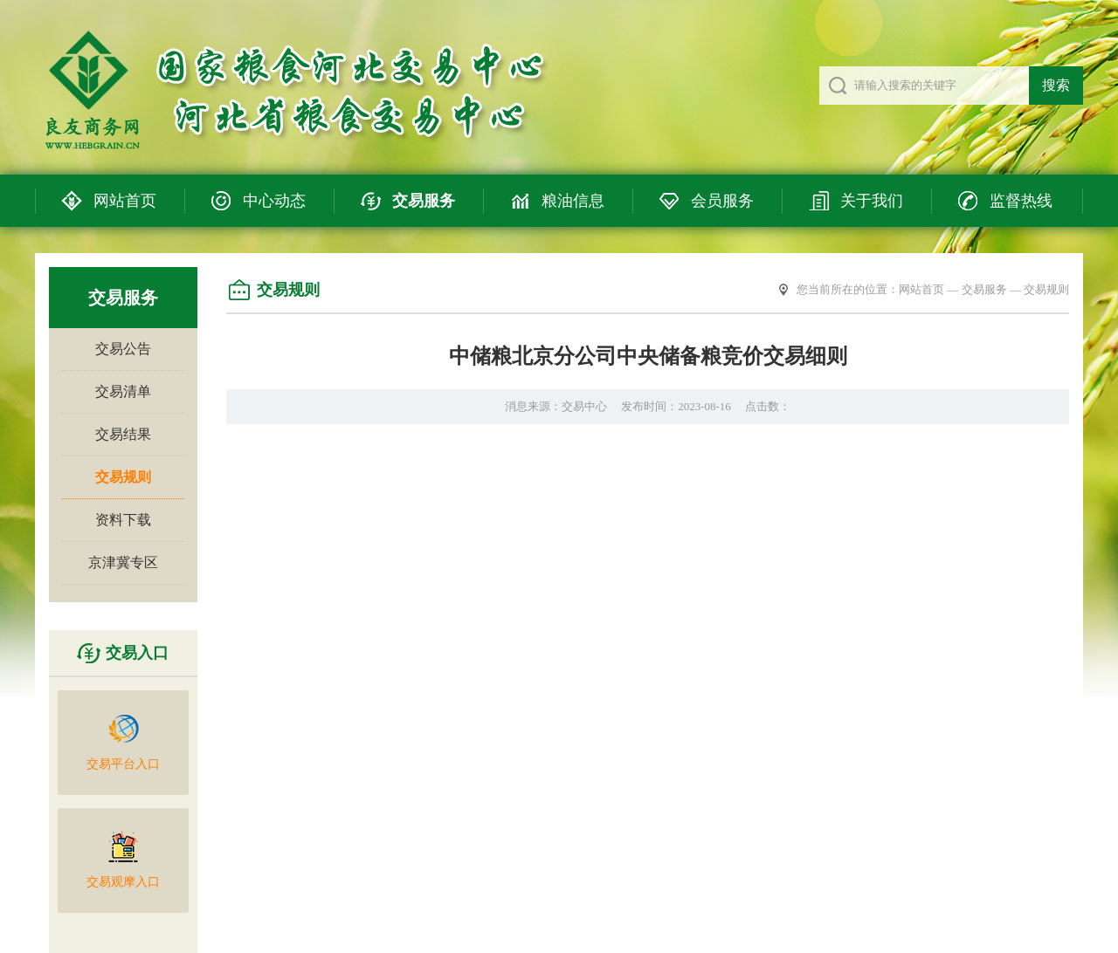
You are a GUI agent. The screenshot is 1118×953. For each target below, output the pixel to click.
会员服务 (722, 200)
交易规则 (123, 477)
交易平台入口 (123, 741)
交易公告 (123, 348)
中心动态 (274, 200)
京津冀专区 (123, 562)
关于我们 (871, 200)
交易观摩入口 (123, 859)
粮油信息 (573, 200)
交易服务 (423, 200)
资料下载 (123, 519)
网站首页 (124, 200)
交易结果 (123, 434)
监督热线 (1021, 200)
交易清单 (123, 391)
